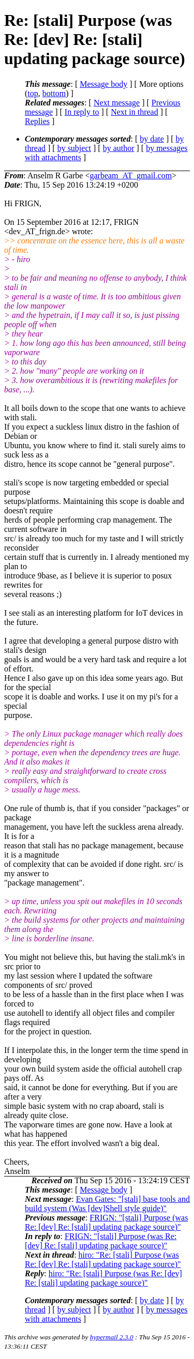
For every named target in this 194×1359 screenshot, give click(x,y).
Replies (37, 121)
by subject (74, 148)
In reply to (82, 112)
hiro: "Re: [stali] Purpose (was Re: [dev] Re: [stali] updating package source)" (103, 1259)
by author (119, 148)
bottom (54, 93)
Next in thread (134, 112)
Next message (117, 102)
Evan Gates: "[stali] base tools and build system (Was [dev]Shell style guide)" (107, 1204)
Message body (103, 84)
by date (152, 138)
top (32, 93)
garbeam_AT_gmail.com (130, 175)
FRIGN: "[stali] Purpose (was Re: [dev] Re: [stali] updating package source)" (106, 1222)
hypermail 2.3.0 (111, 1337)
